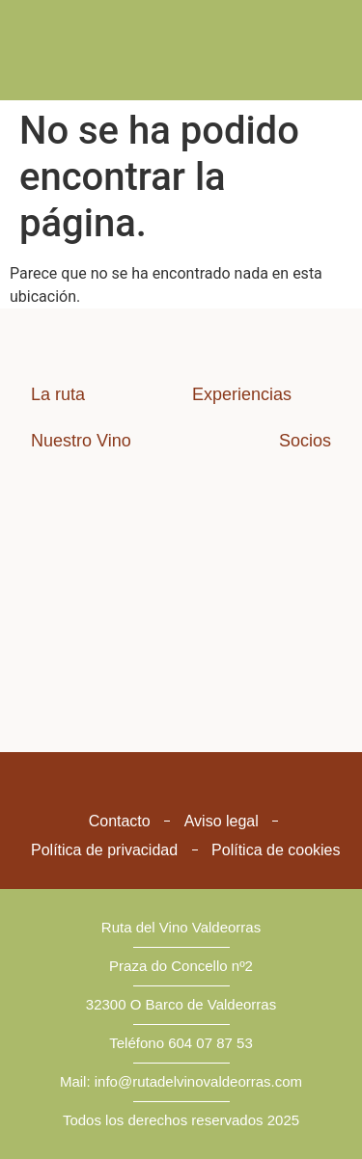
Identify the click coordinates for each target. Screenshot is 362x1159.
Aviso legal (221, 821)
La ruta (58, 394)
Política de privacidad (104, 850)
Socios (305, 440)
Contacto (120, 821)
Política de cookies (275, 850)
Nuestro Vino (81, 440)
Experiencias (242, 394)
